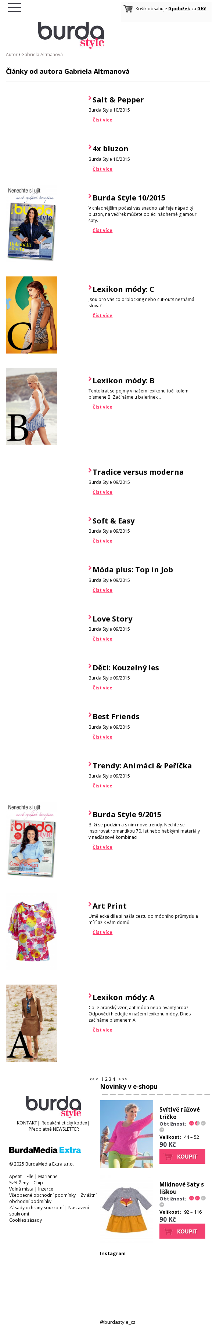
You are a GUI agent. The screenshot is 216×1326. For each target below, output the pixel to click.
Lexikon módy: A (124, 997)
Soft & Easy (113, 521)
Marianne (48, 1176)
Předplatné (40, 1129)
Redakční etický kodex (64, 1123)
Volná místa (21, 1189)
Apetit (15, 1176)
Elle (29, 1176)
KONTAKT (27, 1123)
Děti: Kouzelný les (126, 668)
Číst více (102, 120)
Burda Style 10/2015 (129, 198)
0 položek (179, 9)
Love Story (112, 619)
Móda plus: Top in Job (133, 570)
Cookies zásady (25, 1220)
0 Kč (201, 9)
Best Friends (116, 716)
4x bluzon (111, 148)
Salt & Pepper (118, 100)
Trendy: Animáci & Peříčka (142, 766)
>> (124, 1079)
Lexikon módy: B (124, 380)
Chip (38, 1183)
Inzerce (45, 1189)
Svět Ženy (19, 1183)
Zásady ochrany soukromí (36, 1207)
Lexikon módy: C (123, 289)
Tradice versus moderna (138, 472)
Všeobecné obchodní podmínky (42, 1195)
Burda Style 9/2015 (127, 814)
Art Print (110, 906)
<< (91, 1079)
